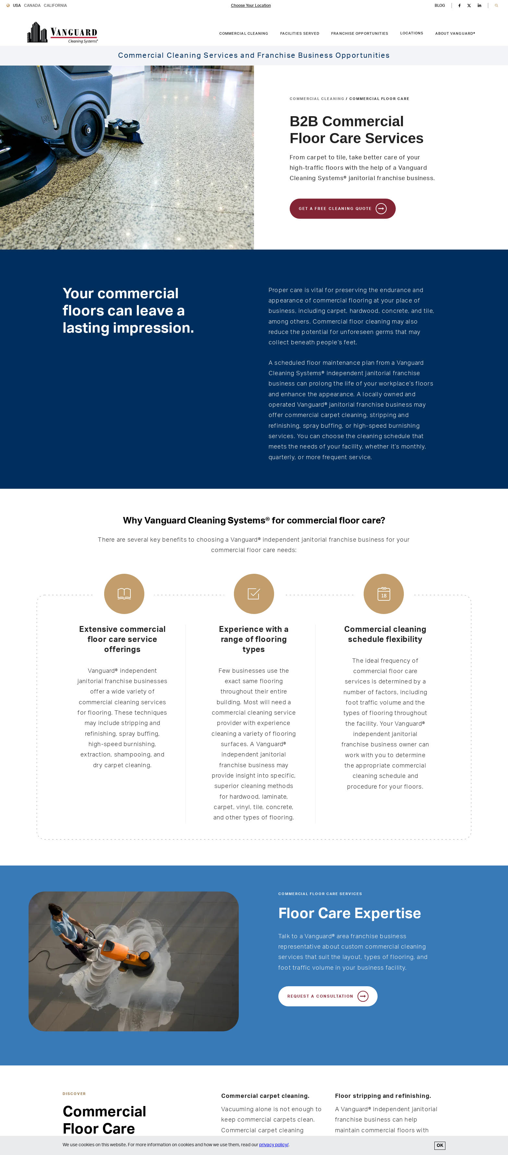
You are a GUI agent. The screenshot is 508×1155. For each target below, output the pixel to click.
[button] (496, 6)
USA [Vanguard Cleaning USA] (17, 5)
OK (440, 1145)
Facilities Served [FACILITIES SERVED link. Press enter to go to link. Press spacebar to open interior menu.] (300, 33)
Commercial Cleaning (317, 99)
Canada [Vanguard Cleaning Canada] (32, 5)
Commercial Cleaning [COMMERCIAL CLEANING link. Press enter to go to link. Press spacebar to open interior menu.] (244, 33)
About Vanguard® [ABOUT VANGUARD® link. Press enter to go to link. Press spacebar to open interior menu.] (455, 33)
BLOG (440, 5)
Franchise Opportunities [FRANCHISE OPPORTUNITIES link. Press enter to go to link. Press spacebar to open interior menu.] (359, 33)
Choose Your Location (251, 5)
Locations (412, 33)
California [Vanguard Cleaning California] (55, 5)
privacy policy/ (273, 1145)
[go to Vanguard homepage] (62, 32)
